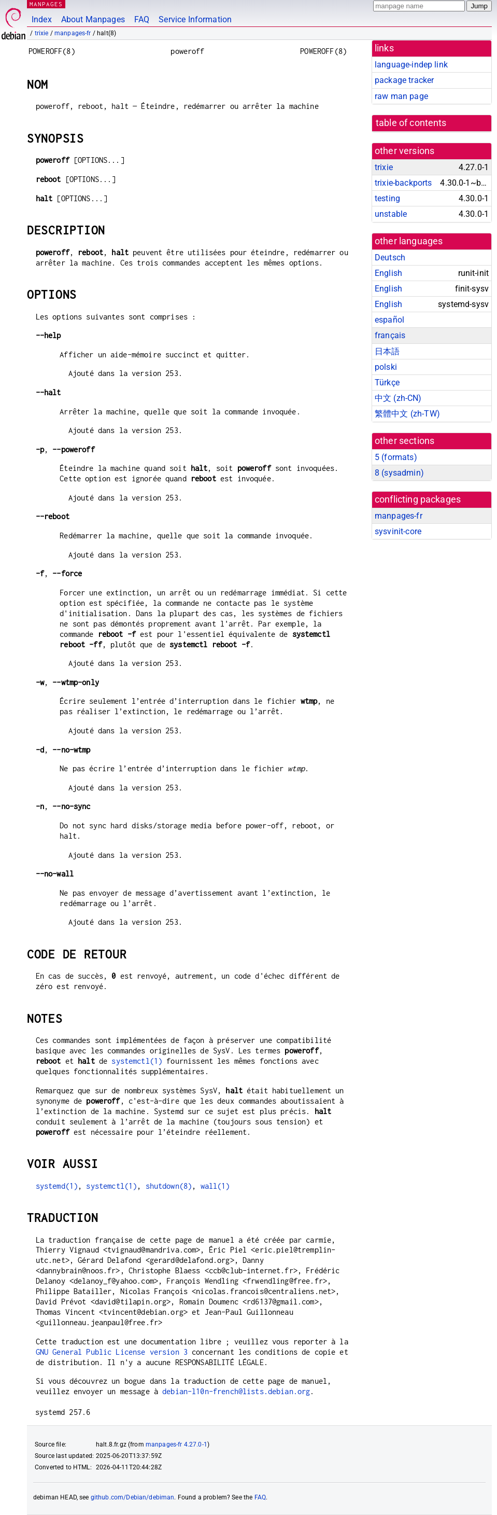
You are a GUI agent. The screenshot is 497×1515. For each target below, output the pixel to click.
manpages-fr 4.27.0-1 (176, 1444)
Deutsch (390, 257)
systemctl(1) (136, 1061)
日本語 (387, 351)
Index (42, 19)
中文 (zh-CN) (398, 398)
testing (387, 198)
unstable (391, 214)
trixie (42, 33)
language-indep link (411, 65)
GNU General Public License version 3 (112, 1351)
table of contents (411, 123)
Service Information (195, 19)
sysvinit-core (398, 531)
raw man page (401, 96)
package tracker (404, 80)
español (389, 320)
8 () (399, 473)
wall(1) (215, 1186)
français (390, 335)
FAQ (141, 19)
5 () (396, 457)
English (388, 273)
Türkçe (387, 382)
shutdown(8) (169, 1186)
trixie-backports (403, 183)
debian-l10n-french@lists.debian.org (236, 1391)
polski (386, 367)
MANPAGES (46, 4)
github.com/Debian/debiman (133, 1497)
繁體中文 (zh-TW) (407, 414)
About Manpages (93, 19)
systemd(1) (57, 1186)
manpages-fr (72, 33)
